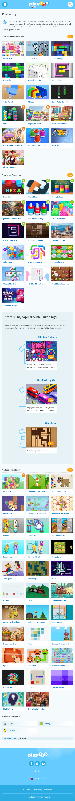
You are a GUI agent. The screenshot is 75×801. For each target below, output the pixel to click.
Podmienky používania (42, 790)
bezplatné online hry (11, 738)
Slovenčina (37, 778)
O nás (37, 771)
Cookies (26, 790)
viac (70, 36)
